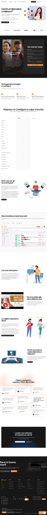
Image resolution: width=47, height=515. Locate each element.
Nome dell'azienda (29, 56)
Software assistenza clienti (40, 483)
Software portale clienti (40, 491)
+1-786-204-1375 (5, 502)
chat (17, 60)
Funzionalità (2, 485)
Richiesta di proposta (11, 488)
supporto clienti (7, 279)
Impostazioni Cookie (18, 512)
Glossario (29, 483)
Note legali (19, 488)
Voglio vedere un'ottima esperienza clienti (8, 335)
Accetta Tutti (4, 512)
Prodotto (15, 1)
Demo (2, 482)
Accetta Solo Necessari (10, 512)
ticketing (15, 191)
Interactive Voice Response (4, 152)
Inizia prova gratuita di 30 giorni (19, 441)
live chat (7, 192)
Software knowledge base (40, 481)
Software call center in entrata (41, 488)
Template (29, 486)
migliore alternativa (15, 14)
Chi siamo (19, 481)
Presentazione (39, 1)
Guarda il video (13, 22)
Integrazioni (2, 487)
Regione (28, 60)
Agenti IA (11, 1)
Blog (28, 481)
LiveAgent (8, 14)
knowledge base (13, 194)
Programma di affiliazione (21, 486)
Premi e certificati (20, 483)
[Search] (30, 1)
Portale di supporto (11, 481)
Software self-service (40, 486)
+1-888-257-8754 (5, 500)
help (17, 57)
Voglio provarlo (4, 199)
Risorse (18, 1)
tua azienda (13, 88)
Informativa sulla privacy (34, 513)
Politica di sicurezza (27, 513)
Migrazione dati (11, 483)
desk (19, 57)
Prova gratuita (33, 1)
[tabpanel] (23, 238)
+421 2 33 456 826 (5, 498)
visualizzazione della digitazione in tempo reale (9, 277)
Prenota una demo (13, 471)
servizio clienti (3, 189)
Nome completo (29, 49)
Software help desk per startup (41, 493)
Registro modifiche (11, 486)
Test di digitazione (30, 488)
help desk (23, 98)
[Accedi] (42, 1)
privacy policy (10, 510)
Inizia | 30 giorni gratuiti (5, 22)
